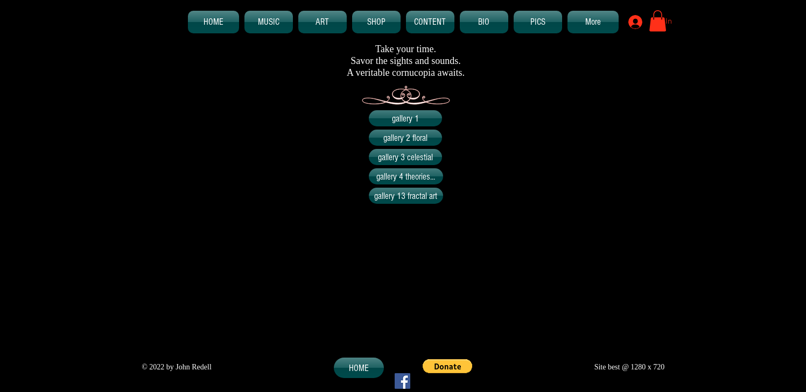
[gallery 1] (405, 118)
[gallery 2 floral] (405, 138)
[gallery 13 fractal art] (406, 196)
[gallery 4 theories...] (406, 176)
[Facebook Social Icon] (402, 381)
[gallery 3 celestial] (405, 157)
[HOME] (359, 368)
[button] (658, 20)
